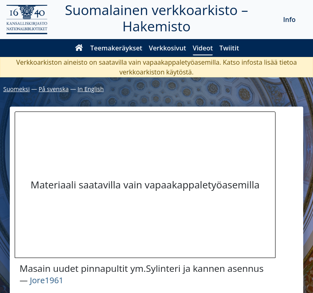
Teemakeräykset (116, 48)
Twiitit (229, 48)
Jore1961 (47, 280)
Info (289, 19)
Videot (203, 48)
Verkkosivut (167, 48)
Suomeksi (16, 89)
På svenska (54, 89)
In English (90, 89)
